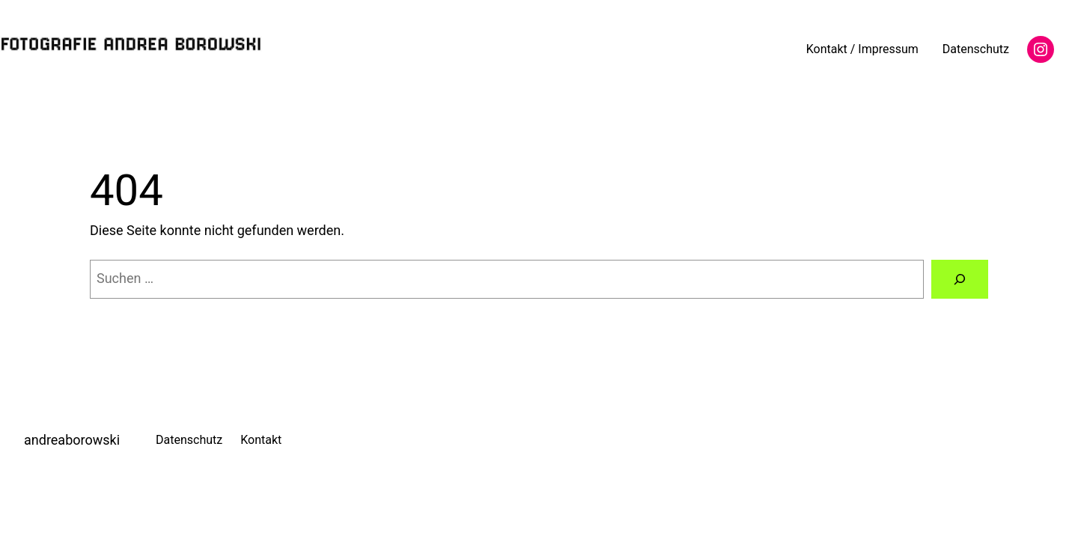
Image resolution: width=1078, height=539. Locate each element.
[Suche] (959, 279)
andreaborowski (72, 440)
